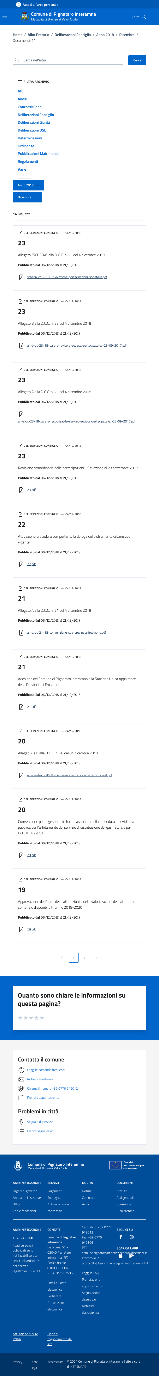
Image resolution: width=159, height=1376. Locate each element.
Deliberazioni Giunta (34, 122)
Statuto (122, 1190)
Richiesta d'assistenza (90, 1309)
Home (17, 34)
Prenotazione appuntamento (92, 1283)
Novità (87, 1182)
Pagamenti (54, 1190)
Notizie (87, 1190)
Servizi (53, 1182)
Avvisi (22, 99)
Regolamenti (28, 161)
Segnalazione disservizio (91, 1296)
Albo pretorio (125, 1210)
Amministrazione (27, 1182)
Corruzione (124, 1204)
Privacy (17, 1361)
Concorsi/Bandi (30, 107)
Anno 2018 (105, 34)
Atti (20, 91)
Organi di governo (25, 1190)
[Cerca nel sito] (143, 16)
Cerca (137, 60)
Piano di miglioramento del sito (59, 1339)
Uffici (16, 1204)
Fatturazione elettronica (56, 1306)
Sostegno (53, 1197)
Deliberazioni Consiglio (73, 34)
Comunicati (89, 1197)
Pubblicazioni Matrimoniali (39, 153)
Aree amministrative (27, 1197)
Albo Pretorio (38, 34)
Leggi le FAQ (90, 1272)
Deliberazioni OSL (32, 130)
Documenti (125, 1182)
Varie (22, 169)
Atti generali (125, 1197)
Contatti (54, 1229)
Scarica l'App (127, 1248)
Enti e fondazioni (24, 1210)
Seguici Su (125, 1229)
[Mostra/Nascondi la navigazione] (4, 16)
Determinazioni (30, 138)
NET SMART (78, 1366)
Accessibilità (55, 1361)
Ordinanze (26, 146)
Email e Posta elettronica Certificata (56, 1289)
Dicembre (127, 34)
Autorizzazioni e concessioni (58, 1207)
